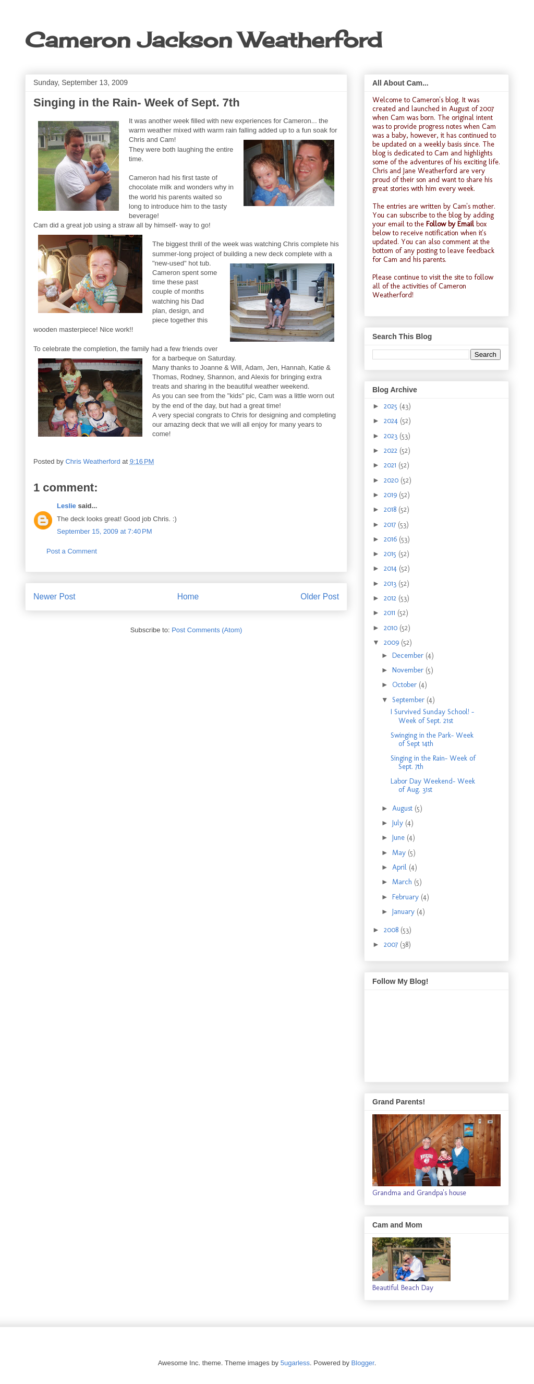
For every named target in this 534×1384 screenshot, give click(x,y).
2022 (391, 450)
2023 (391, 435)
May (400, 852)
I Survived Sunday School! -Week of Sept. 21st (432, 716)
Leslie (66, 506)
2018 (391, 509)
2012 (391, 598)
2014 (391, 568)
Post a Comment (71, 551)
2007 (392, 944)
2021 (391, 465)
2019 (391, 494)
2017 (391, 524)
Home (188, 596)
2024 (392, 420)
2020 (392, 480)
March (403, 881)
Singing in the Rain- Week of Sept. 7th (433, 763)
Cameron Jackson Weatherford (203, 40)
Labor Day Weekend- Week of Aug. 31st (433, 786)
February (406, 897)
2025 (391, 406)
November (409, 670)
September (409, 699)
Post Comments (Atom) (207, 630)
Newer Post (54, 596)
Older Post (319, 596)
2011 (390, 612)
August (403, 808)
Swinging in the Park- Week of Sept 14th (432, 740)
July (398, 823)
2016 (391, 539)
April (400, 867)
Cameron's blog (435, 99)
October (405, 684)
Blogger (362, 1363)
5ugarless (295, 1363)
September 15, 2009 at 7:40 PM (104, 531)
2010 (391, 627)
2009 (392, 642)
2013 (391, 583)
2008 (392, 929)
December (409, 655)
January (404, 911)
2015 (391, 553)
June (399, 837)
